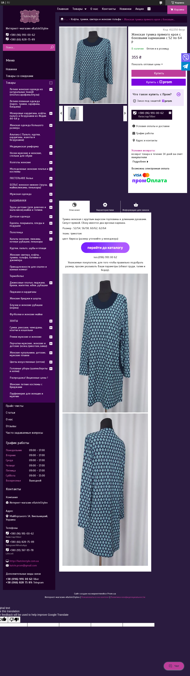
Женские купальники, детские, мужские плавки (28, 354)
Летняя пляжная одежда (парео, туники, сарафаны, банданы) (25, 104)
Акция (139, 9)
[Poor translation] (14, 619)
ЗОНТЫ (14, 321)
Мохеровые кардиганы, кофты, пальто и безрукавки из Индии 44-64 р (28, 116)
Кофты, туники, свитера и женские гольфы (96, 19)
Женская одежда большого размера (26, 127)
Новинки (125, 9)
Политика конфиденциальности (128, 597)
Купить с (159, 82)
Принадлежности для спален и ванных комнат (28, 268)
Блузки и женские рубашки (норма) (26, 306)
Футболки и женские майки (26, 314)
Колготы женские (20, 162)
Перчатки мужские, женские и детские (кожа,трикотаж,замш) (28, 345)
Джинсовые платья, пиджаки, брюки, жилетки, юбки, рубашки (29, 284)
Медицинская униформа (24, 146)
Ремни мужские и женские (25, 336)
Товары (77, 9)
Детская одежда (20, 216)
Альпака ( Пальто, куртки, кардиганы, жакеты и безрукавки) (25, 137)
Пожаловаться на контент (95, 597)
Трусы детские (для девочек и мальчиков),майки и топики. (28, 209)
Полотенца (16, 232)
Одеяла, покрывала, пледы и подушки (27, 224)
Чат (174, 666)
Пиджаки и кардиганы (23, 292)
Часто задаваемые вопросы (24, 432)
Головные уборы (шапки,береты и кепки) (29, 370)
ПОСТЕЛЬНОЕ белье (21, 178)
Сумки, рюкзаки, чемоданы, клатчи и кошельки (26, 329)
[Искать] (51, 47)
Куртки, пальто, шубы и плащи (28, 248)
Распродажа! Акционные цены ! (29, 377)
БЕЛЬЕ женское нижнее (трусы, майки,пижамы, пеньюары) (29, 186)
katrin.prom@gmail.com (23, 565)
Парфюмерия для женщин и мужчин (26, 395)
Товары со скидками (19, 76)
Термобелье (17, 276)
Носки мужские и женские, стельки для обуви (26, 154)
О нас (94, 9)
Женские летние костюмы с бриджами (26, 386)
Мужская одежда (20, 194)
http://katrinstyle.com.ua (24, 560)
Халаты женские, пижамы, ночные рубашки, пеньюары (26, 240)
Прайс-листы (14, 406)
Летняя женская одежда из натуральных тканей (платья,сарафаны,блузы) (26, 92)
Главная (62, 9)
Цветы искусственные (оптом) (27, 362)
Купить (159, 73)
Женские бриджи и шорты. (25, 298)
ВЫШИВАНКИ (18, 200)
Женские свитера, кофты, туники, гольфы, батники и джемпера (25, 257)
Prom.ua (111, 593)
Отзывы (11, 426)
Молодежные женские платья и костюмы (29, 170)
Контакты (109, 9)
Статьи (10, 412)
